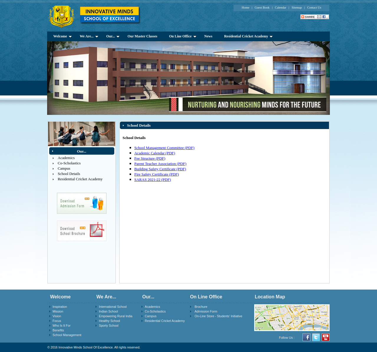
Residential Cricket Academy (248, 36)
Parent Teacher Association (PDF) (160, 163)
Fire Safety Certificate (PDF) (156, 174)
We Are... (89, 36)
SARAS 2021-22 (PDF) (152, 179)
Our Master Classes (142, 36)
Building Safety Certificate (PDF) (160, 169)
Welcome (62, 36)
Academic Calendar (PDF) (154, 153)
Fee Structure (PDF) (149, 158)
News (208, 36)
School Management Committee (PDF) (164, 148)
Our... (113, 36)
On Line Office (182, 36)
